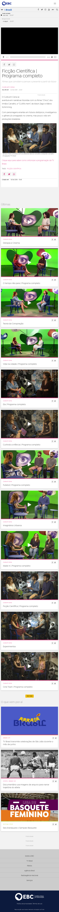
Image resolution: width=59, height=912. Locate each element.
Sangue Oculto (6, 18)
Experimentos (9, 647)
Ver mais (29, 696)
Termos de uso (37, 903)
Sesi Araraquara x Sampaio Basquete (20, 828)
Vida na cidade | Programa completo (20, 364)
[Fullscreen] (55, 57)
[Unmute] (52, 57)
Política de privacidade (24, 903)
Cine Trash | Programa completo (17, 687)
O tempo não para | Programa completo (21, 283)
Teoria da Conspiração (13, 324)
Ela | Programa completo (14, 404)
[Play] (4, 57)
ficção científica (14, 168)
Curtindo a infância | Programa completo (21, 445)
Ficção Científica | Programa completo (20, 606)
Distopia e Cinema (11, 243)
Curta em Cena (8, 87)
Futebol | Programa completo (16, 485)
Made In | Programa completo (16, 566)
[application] (29, 44)
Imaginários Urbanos (12, 526)
